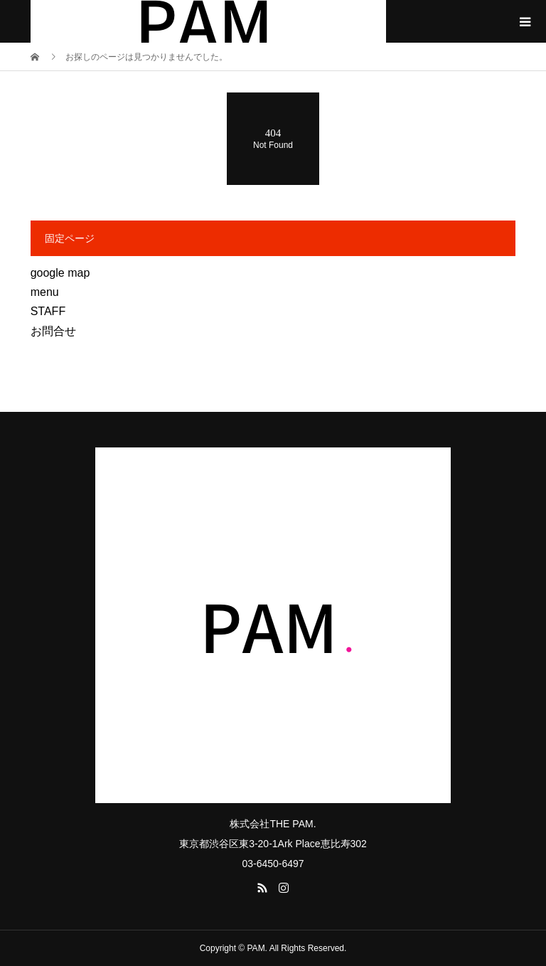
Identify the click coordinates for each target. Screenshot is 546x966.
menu (45, 292)
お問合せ (53, 331)
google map (60, 273)
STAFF (48, 311)
